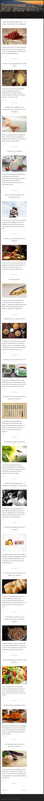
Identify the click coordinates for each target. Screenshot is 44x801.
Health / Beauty (14, 102)
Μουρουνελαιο (14, 279)
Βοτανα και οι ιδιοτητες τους (14, 360)
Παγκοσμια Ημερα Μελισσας (14, 442)
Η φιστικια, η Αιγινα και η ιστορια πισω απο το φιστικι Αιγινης (14, 619)
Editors (14, 478)
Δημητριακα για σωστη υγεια (14, 319)
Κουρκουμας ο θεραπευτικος (14, 705)
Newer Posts (5, 790)
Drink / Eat (14, 612)
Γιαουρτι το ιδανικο (14, 151)
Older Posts (24, 790)
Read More (4, 56)
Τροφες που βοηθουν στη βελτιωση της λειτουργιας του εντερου (14, 109)
